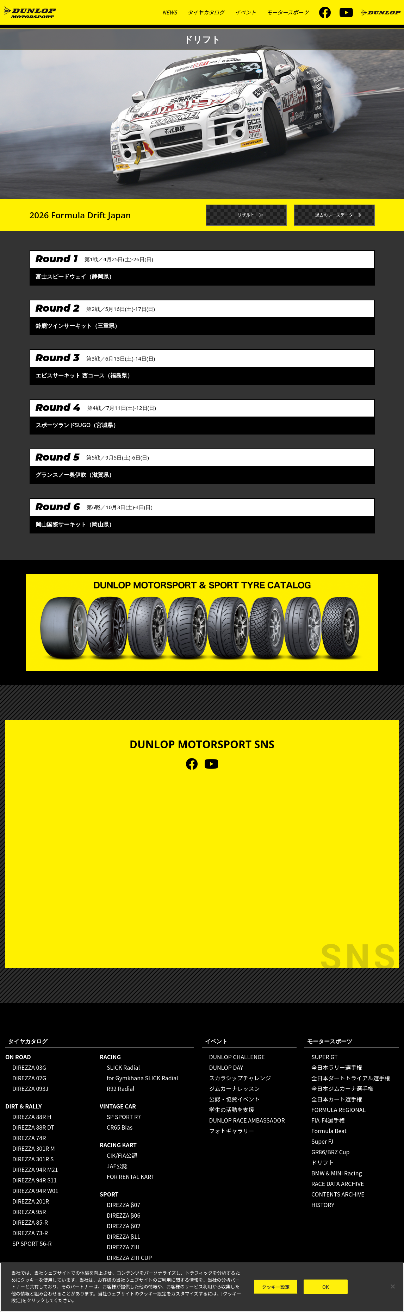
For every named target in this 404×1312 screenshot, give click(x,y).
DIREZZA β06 (123, 1215)
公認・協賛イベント (234, 1099)
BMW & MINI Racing (336, 1173)
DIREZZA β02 (123, 1226)
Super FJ (322, 1141)
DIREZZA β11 (123, 1236)
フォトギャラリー (231, 1130)
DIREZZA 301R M (33, 1148)
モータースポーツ (288, 12)
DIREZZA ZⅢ (123, 1247)
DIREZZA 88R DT (33, 1127)
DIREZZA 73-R (30, 1233)
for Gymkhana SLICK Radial (142, 1078)
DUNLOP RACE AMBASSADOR (247, 1120)
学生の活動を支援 (231, 1109)
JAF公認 (117, 1166)
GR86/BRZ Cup (330, 1152)
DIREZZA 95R (29, 1211)
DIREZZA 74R (29, 1137)
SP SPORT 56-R (31, 1243)
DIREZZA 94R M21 (35, 1169)
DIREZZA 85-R (30, 1222)
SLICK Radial (123, 1067)
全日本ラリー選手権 (336, 1067)
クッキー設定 (276, 1287)
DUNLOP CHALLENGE (237, 1056)
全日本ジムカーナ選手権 (342, 1088)
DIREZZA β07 (123, 1204)
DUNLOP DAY (226, 1067)
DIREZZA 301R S (33, 1159)
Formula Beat (329, 1130)
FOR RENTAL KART (131, 1176)
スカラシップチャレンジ (240, 1078)
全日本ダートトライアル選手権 (350, 1078)
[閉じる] (392, 1287)
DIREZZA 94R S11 (34, 1180)
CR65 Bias (119, 1127)
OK (325, 1287)
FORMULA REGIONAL (338, 1109)
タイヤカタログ (205, 12)
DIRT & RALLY (23, 1106)
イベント (245, 12)
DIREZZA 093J (30, 1088)
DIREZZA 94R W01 (35, 1190)
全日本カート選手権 (336, 1099)
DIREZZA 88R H (31, 1116)
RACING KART (118, 1145)
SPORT (109, 1194)
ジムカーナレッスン (234, 1088)
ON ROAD (18, 1056)
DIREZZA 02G (29, 1078)
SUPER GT (324, 1056)
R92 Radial (120, 1088)
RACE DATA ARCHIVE (337, 1183)
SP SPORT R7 (124, 1116)
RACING (110, 1056)
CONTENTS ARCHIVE (338, 1194)
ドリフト (322, 1162)
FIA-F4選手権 (328, 1120)
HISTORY (322, 1204)
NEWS (169, 12)
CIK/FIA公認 (122, 1155)
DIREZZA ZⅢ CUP (129, 1257)
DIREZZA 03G (29, 1067)
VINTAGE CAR (118, 1106)
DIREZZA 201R (30, 1201)
